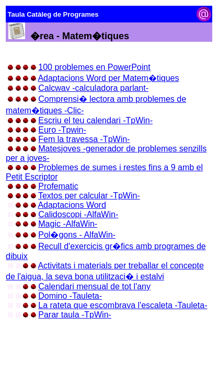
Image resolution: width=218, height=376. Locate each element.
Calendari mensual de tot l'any (94, 286)
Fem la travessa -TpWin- (84, 139)
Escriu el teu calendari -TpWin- (95, 120)
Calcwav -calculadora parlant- (93, 88)
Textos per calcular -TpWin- (89, 195)
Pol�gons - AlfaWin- (77, 234)
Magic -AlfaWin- (67, 223)
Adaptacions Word (72, 205)
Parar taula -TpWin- (74, 314)
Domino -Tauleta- (70, 295)
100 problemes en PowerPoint (94, 67)
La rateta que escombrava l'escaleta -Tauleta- (122, 305)
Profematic (58, 186)
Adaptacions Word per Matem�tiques (108, 78)
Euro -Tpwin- (62, 129)
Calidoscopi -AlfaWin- (78, 214)
